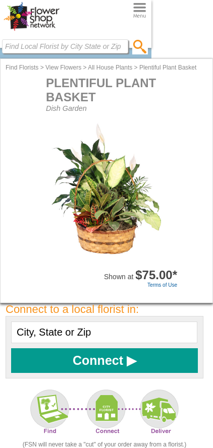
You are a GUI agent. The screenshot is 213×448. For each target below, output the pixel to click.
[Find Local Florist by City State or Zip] (65, 46)
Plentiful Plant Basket (167, 67)
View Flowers (63, 67)
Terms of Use (162, 285)
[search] (140, 46)
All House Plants (110, 67)
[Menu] (139, 11)
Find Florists (22, 67)
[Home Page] (31, 30)
